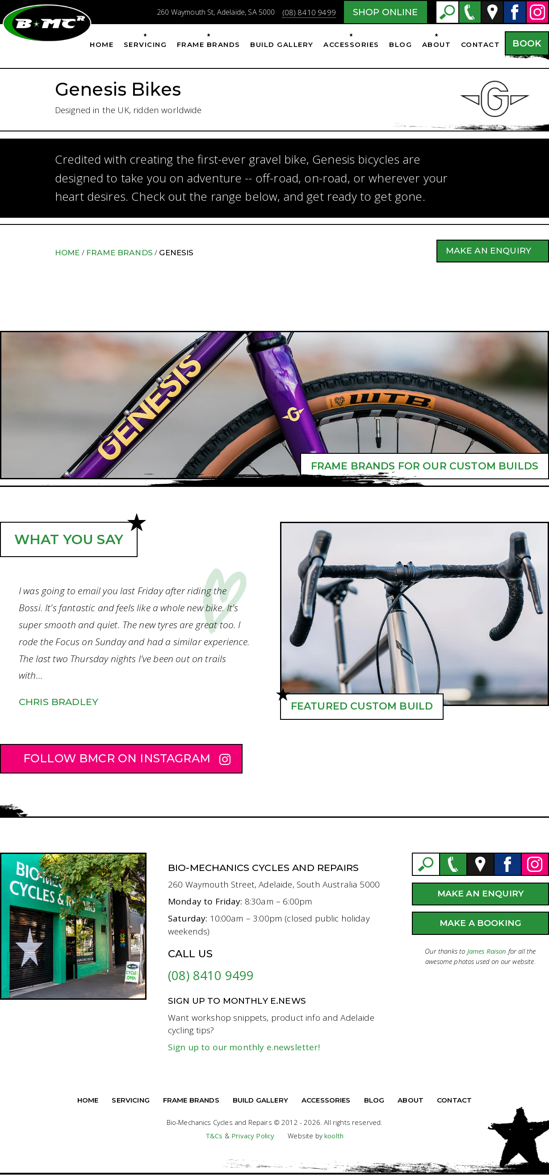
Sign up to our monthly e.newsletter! (244, 1047)
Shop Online (385, 12)
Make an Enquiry (488, 250)
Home (101, 44)
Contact (480, 44)
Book (526, 43)
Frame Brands (208, 44)
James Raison (487, 951)
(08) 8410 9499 (309, 12)
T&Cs (214, 1135)
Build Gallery (282, 44)
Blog (400, 44)
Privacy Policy (252, 1135)
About (436, 44)
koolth (334, 1135)
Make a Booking (480, 923)
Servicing (145, 44)
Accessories (351, 44)
